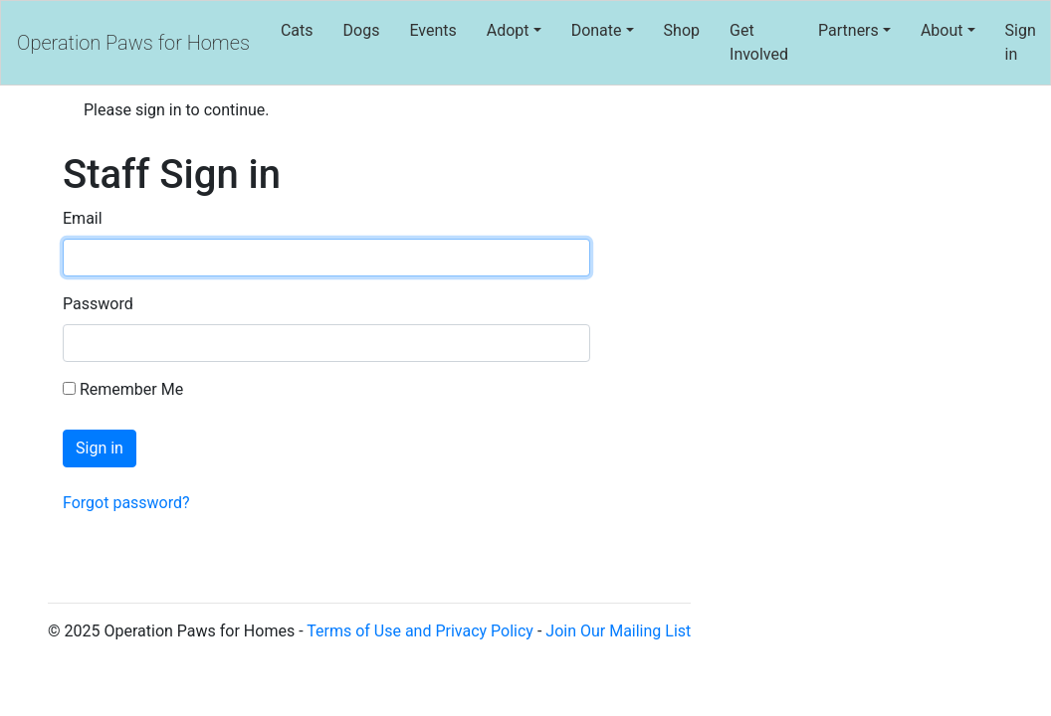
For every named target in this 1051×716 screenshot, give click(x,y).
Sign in (1020, 42)
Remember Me (123, 389)
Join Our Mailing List (618, 631)
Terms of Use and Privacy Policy (420, 631)
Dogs (361, 30)
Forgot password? (126, 502)
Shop (682, 30)
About (942, 30)
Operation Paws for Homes (133, 43)
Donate (596, 30)
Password (98, 303)
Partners (848, 30)
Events (432, 30)
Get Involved (759, 42)
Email (83, 218)
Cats (297, 30)
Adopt (508, 30)
